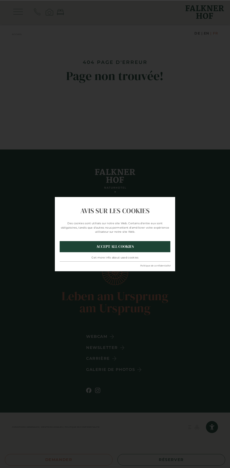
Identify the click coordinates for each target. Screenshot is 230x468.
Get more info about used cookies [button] (115, 257)
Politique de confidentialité (155, 265)
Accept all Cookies (115, 246)
